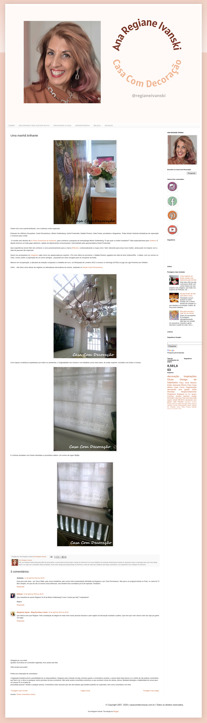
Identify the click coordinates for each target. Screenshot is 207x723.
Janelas (169, 405)
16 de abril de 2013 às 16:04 (58, 612)
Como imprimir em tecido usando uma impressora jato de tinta (188, 278)
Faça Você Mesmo (188, 383)
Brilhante (75, 248)
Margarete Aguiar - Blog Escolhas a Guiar (32, 612)
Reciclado (170, 398)
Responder (20, 587)
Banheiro (186, 396)
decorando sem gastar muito (182, 389)
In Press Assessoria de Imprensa (43, 241)
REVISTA (181, 400)
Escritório (188, 402)
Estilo (169, 385)
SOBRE (11, 125)
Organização (191, 387)
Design (194, 396)
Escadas (184, 403)
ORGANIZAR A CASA (62, 125)
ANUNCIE (109, 125)
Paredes (181, 402)
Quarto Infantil (172, 400)
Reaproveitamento (189, 392)
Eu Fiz (187, 394)
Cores (181, 387)
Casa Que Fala (180, 398)
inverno (194, 402)
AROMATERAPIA (82, 125)
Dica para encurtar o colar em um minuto (187, 312)
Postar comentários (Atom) (26, 694)
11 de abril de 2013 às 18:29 (34, 578)
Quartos (178, 396)
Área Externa (192, 403)
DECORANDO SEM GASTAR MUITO (34, 125)
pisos (189, 405)
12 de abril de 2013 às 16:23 (33, 594)
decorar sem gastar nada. (174, 408)
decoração (173, 376)
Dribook (20, 594)
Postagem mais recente (19, 691)
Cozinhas (170, 396)
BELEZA (97, 125)
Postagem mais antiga (151, 691)
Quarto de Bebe (176, 403)
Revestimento (182, 405)
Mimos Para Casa (189, 385)
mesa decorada (191, 398)
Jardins (194, 394)
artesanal (176, 385)
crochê (175, 405)
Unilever (152, 241)
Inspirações (190, 376)
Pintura (188, 407)
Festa (169, 403)
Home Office (181, 407)
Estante (194, 407)
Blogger (116, 711)
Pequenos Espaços (175, 394)
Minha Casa (172, 387)
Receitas (171, 392)
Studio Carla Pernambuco (93, 267)
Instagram (34, 255)
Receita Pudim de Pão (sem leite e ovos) (188, 295)
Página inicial (85, 691)
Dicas (170, 379)
